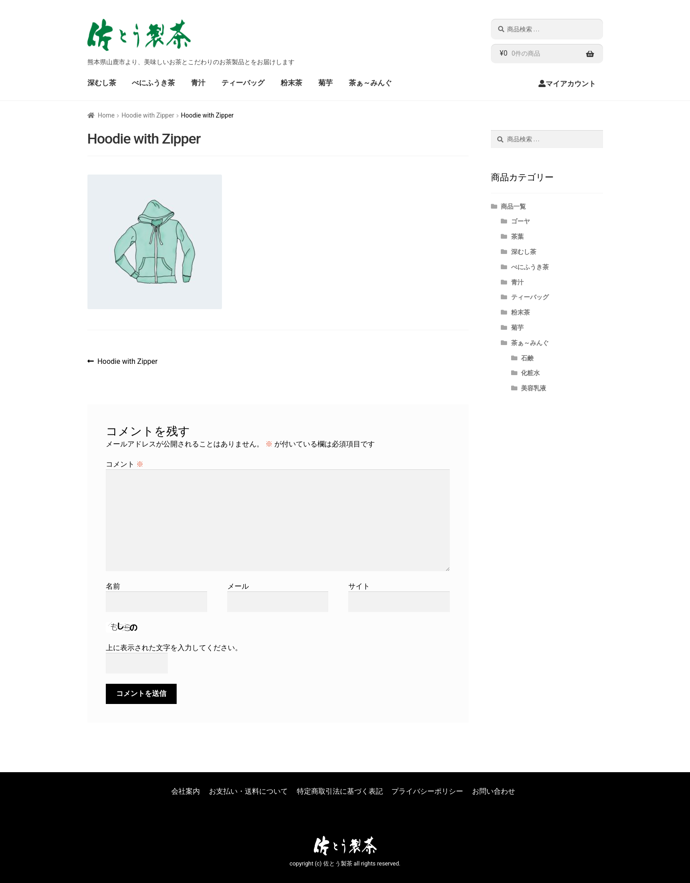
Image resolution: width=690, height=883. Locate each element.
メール (238, 586)
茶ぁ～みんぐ (370, 83)
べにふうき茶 (153, 83)
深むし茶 (101, 83)
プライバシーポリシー (427, 791)
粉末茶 (291, 83)
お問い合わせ (493, 791)
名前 (113, 586)
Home (106, 115)
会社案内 (185, 791)
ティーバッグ (243, 83)
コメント (124, 464)
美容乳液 (533, 388)
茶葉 (517, 236)
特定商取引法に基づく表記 (340, 791)
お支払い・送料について (248, 791)
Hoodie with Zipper (148, 115)
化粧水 (530, 372)
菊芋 (325, 83)
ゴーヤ (520, 221)
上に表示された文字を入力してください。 (174, 647)
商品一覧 (513, 206)
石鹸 (527, 358)
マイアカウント (571, 83)
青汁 (198, 83)
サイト (359, 586)
